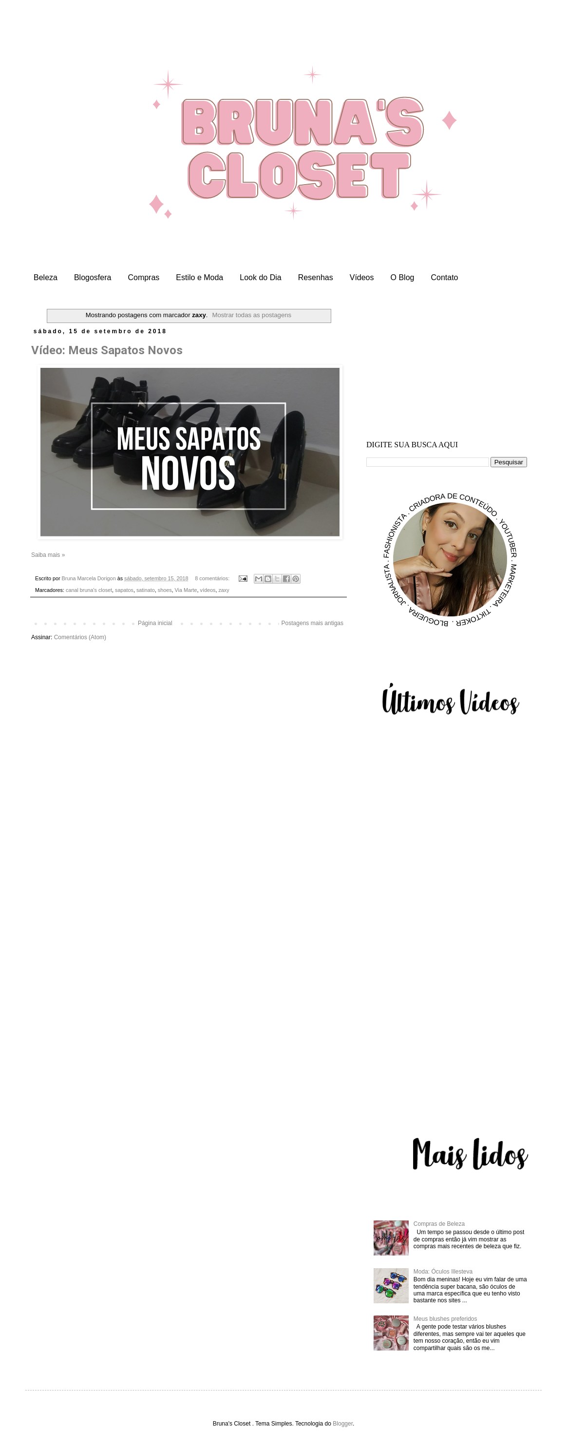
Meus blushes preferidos (445, 1318)
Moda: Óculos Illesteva (443, 1271)
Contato (444, 277)
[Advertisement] (446, 365)
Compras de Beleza (439, 1223)
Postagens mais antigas (312, 623)
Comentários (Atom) (80, 637)
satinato (145, 590)
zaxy (223, 590)
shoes (165, 590)
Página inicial (155, 623)
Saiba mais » (48, 555)
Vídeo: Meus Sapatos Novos (107, 350)
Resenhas (315, 277)
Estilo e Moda (199, 277)
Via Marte (186, 590)
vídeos (208, 590)
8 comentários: (213, 578)
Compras (143, 277)
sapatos (124, 590)
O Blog (403, 277)
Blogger (343, 1423)
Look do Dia (260, 277)
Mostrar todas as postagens (251, 315)
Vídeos (362, 277)
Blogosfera (93, 277)
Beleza (45, 277)
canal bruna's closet (89, 590)
